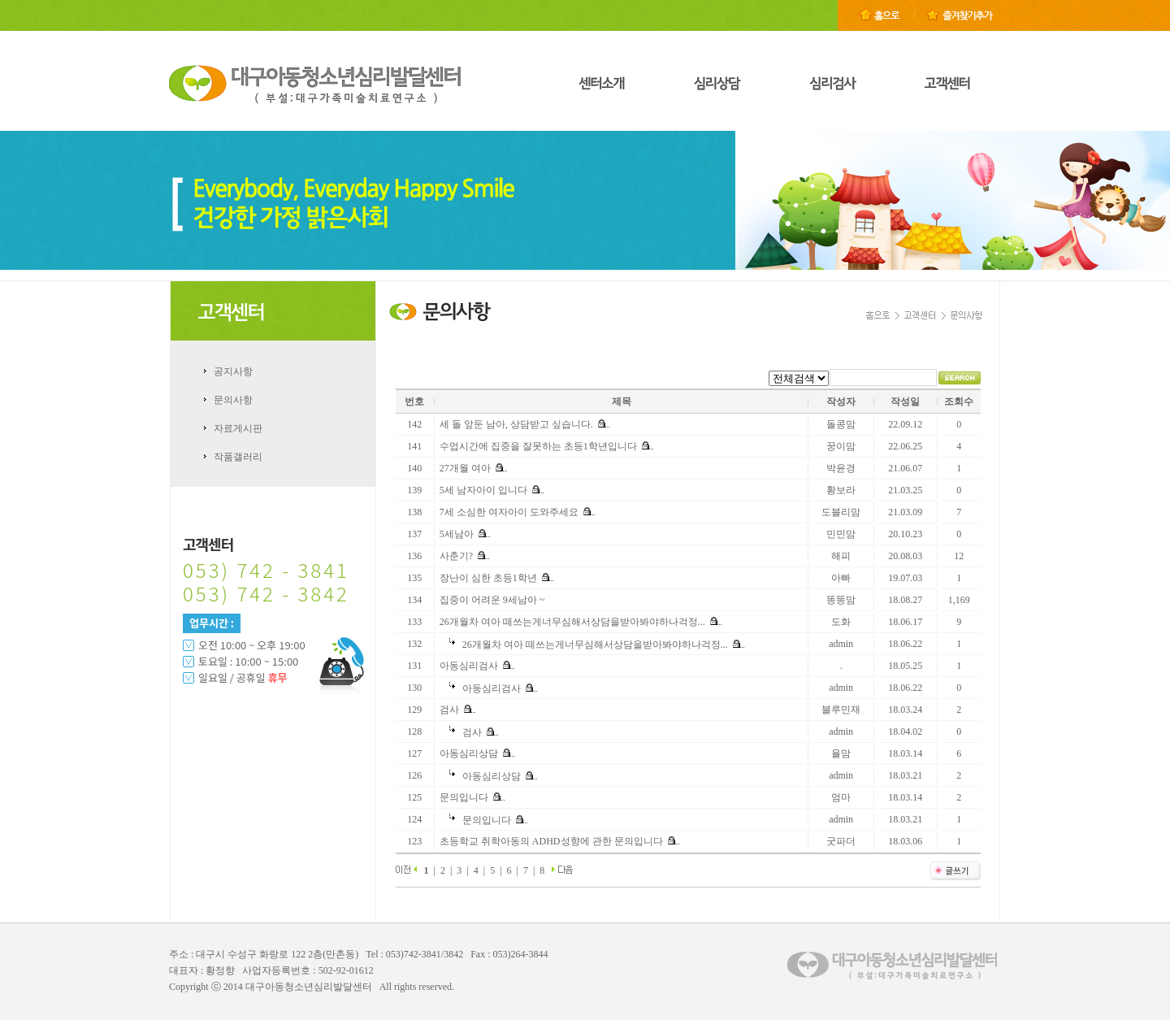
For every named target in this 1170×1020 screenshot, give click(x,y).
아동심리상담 (469, 753)
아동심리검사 (469, 665)
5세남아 (457, 534)
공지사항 (233, 371)
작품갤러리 (238, 456)
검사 (449, 709)
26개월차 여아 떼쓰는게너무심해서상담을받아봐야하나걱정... (572, 621)
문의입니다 (464, 797)
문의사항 (233, 400)
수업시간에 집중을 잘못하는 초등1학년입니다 (538, 446)
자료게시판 (238, 428)
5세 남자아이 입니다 (483, 490)
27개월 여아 (465, 468)
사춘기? (456, 556)
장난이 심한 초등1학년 (488, 578)
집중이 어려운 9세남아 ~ (492, 599)
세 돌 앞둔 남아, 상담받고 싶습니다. (516, 424)
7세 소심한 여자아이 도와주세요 (509, 512)
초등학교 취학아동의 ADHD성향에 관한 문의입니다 (551, 841)
